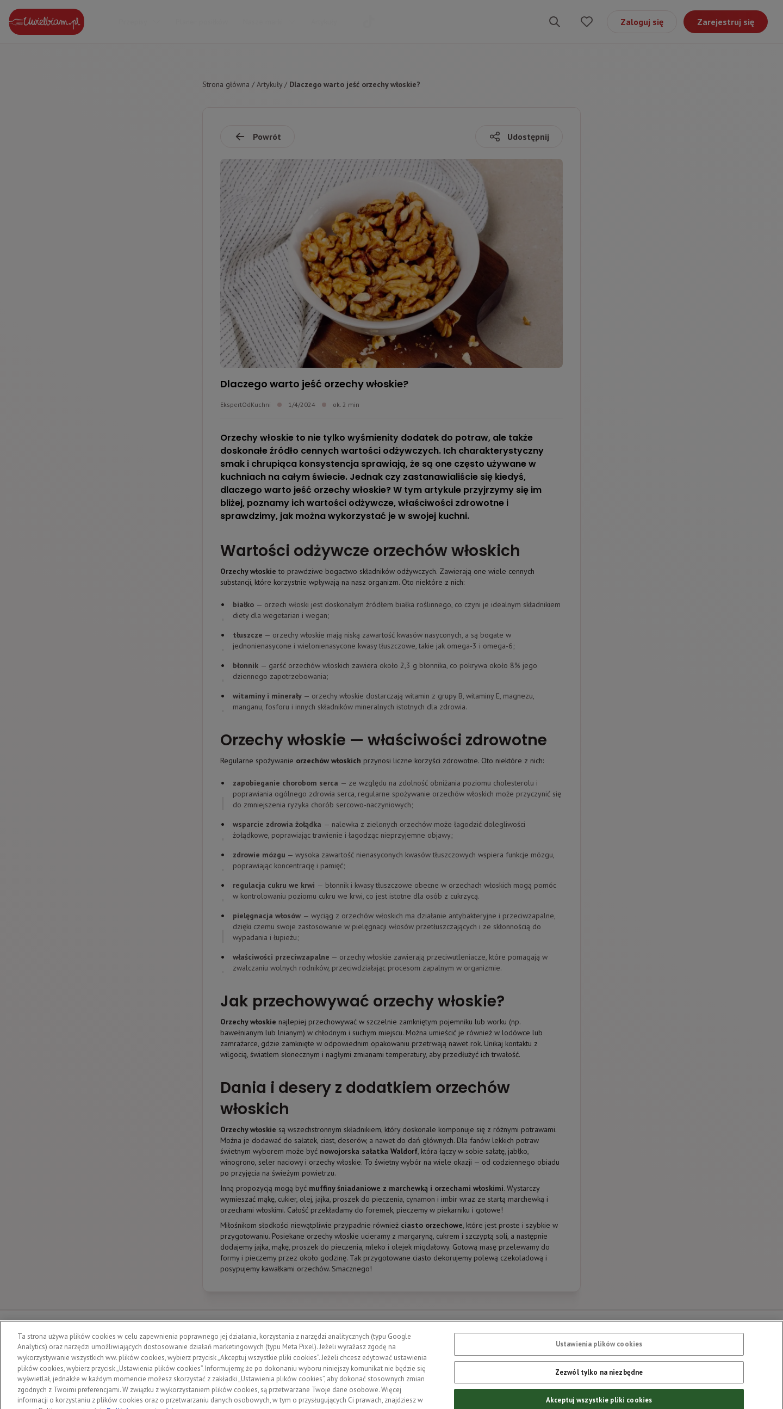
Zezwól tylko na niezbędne (599, 1382)
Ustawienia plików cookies (599, 1354)
